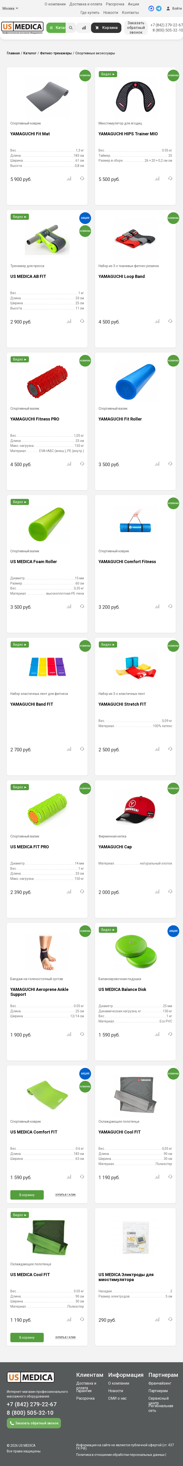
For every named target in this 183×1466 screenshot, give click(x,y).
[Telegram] (159, 8)
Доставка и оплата (85, 4)
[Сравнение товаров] (84, 28)
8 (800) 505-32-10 (168, 30)
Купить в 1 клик (66, 1195)
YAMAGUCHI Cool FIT (120, 1132)
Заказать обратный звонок (136, 28)
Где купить (89, 12)
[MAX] (151, 8)
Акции (133, 4)
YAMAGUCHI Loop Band (122, 276)
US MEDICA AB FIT (28, 276)
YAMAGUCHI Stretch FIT (122, 704)
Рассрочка (115, 4)
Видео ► (108, 74)
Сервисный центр (158, 1400)
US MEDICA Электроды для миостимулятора (126, 1277)
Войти (173, 8)
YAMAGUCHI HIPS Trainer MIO (128, 133)
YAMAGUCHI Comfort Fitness (127, 561)
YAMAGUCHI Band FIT (31, 704)
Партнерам (158, 1391)
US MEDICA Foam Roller (33, 561)
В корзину (27, 1195)
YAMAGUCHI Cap (115, 846)
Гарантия (84, 1391)
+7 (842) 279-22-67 (167, 25)
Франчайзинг (159, 1383)
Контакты (130, 12)
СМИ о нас (117, 1398)
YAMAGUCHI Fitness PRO (34, 419)
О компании (55, 4)
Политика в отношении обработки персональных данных (120, 1455)
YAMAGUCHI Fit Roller (120, 419)
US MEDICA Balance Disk (122, 989)
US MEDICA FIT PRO (29, 846)
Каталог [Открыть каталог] (59, 27)
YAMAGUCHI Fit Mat (30, 133)
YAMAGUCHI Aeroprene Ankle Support (39, 992)
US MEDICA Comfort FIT (33, 1132)
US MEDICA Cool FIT (30, 1274)
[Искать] (71, 28)
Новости (110, 12)
